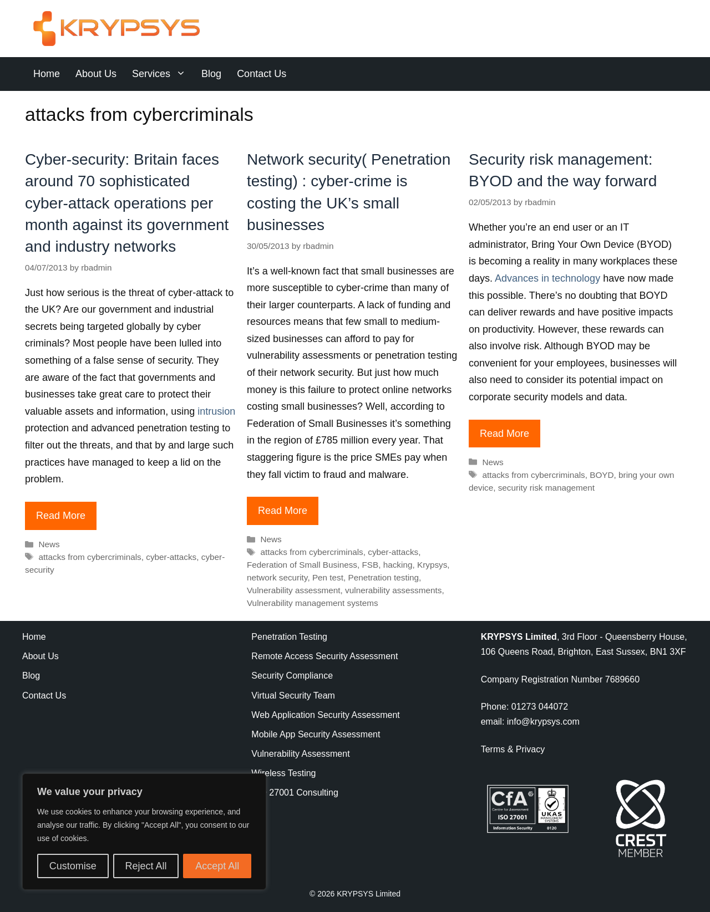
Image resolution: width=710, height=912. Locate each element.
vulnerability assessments (393, 590)
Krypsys (432, 564)
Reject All (145, 866)
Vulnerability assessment (294, 590)
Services (163, 74)
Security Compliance (292, 675)
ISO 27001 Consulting (294, 792)
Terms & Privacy (513, 749)
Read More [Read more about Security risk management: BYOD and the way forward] (504, 433)
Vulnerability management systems (312, 603)
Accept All (217, 866)
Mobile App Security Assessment (315, 734)
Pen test (327, 577)
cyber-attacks (171, 557)
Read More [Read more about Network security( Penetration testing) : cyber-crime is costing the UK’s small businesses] (282, 510)
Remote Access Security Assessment (324, 656)
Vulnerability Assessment (300, 753)
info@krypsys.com (543, 721)
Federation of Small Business (302, 564)
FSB (370, 564)
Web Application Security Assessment (325, 715)
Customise (73, 866)
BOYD (601, 475)
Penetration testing (383, 577)
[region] (144, 831)
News (48, 544)
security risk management (546, 487)
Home (46, 73)
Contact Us (261, 73)
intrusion (215, 411)
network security (277, 577)
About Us (95, 73)
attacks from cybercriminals (89, 557)
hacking (398, 564)
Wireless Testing (283, 773)
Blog (211, 73)
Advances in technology (547, 278)
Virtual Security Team (293, 695)
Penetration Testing (289, 636)
